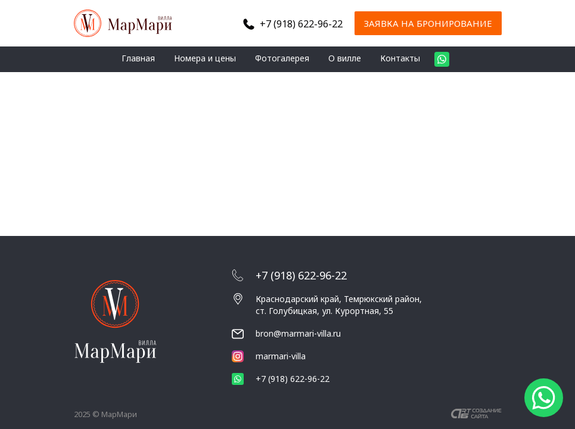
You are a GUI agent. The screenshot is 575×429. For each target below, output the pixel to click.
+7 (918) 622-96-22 (301, 23)
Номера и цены (205, 58)
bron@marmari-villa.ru (298, 333)
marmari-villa (269, 356)
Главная (138, 58)
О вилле (344, 58)
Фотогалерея (282, 58)
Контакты (400, 58)
